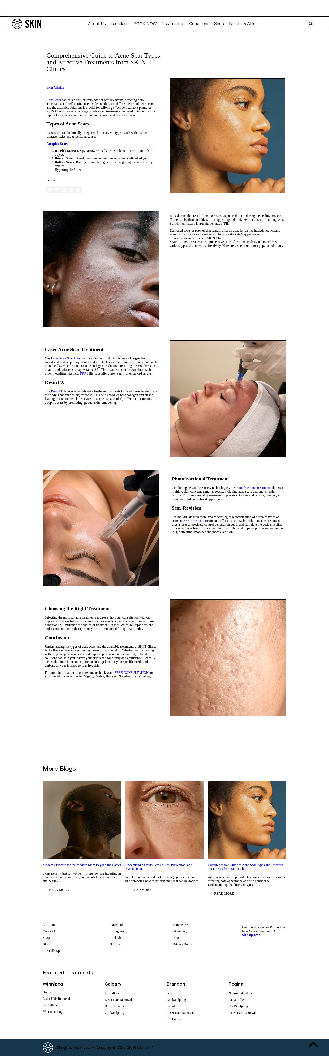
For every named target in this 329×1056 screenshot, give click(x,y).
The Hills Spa (52, 951)
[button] (310, 23)
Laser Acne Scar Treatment (69, 358)
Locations (120, 23)
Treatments (173, 23)
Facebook (116, 925)
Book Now (145, 23)
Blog (46, 944)
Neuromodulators (240, 993)
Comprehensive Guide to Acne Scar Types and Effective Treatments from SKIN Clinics (245, 867)
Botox (47, 992)
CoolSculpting (114, 1012)
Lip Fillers (50, 1005)
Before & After (243, 23)
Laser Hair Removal (56, 998)
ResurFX (57, 391)
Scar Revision (194, 520)
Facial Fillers (237, 999)
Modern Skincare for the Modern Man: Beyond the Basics (82, 865)
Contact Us (50, 931)
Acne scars (53, 100)
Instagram (117, 931)
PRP (83, 373)
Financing (180, 931)
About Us (97, 23)
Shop (219, 23)
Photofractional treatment (253, 487)
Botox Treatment (116, 1006)
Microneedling (53, 1011)
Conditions (199, 23)
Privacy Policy (183, 944)
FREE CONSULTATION (132, 672)
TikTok (115, 944)
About (177, 938)
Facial (171, 1006)
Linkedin (116, 938)
